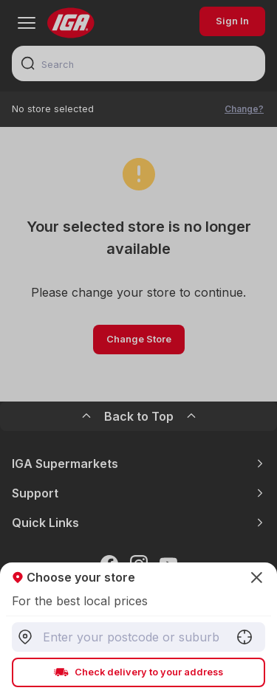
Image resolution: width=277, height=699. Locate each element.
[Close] (138, 349)
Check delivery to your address (138, 672)
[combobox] (138, 637)
